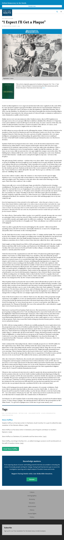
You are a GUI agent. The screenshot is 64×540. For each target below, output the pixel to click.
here (44, 88)
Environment (32, 506)
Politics (32, 517)
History (32, 510)
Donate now (32, 6)
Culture (32, 492)
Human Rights (32, 513)
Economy (32, 499)
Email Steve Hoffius (11, 449)
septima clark (23, 413)
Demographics (32, 496)
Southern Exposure (7, 18)
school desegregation (48, 413)
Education (32, 503)
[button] (61, 11)
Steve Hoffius (7, 26)
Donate (31, 479)
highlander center (34, 413)
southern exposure (11, 413)
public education (7, 415)
